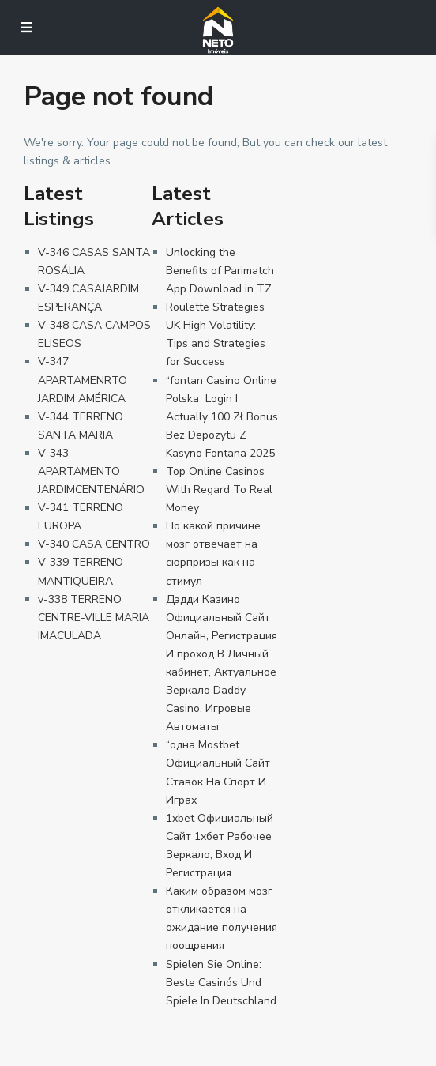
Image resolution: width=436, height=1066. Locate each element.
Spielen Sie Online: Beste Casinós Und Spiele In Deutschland (221, 982)
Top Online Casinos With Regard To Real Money (219, 489)
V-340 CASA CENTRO (94, 544)
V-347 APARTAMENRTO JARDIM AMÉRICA (82, 379)
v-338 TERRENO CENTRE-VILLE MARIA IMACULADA (93, 617)
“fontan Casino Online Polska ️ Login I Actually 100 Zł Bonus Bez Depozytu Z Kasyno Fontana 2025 (222, 417)
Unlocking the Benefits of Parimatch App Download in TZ (220, 270)
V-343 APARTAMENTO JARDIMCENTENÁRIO (91, 471)
